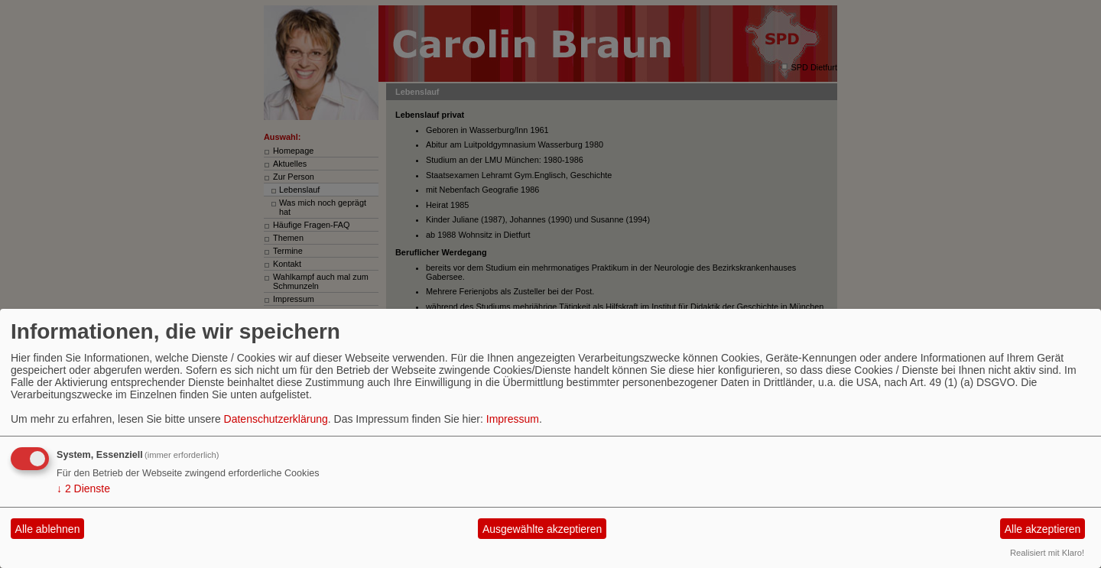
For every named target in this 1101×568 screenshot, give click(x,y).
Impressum (512, 419)
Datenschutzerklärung (276, 419)
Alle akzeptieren (1043, 529)
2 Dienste (83, 488)
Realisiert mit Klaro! (1047, 552)
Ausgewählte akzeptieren (542, 529)
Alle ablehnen (47, 529)
